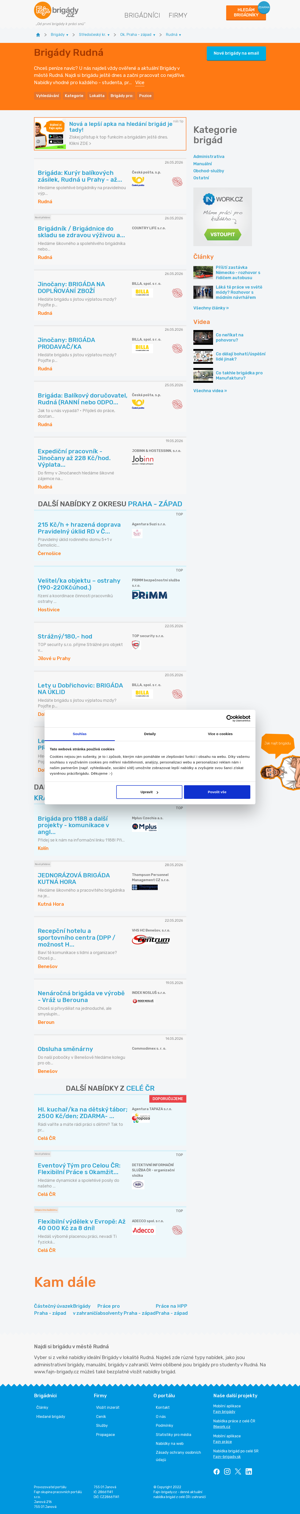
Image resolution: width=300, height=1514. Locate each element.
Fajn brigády (224, 1411)
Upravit (149, 792)
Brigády (85, 1310)
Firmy (178, 15)
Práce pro (126, 1310)
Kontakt (163, 1407)
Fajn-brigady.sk (227, 1456)
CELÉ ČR (140, 1088)
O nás (161, 1416)
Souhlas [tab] (79, 734)
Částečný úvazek (53, 1310)
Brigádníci (142, 15)
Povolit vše (217, 792)
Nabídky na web (170, 1443)
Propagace (105, 1434)
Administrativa (209, 156)
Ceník (101, 1416)
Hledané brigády (50, 1416)
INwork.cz (221, 1426)
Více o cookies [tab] (220, 734)
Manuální (202, 163)
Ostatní (201, 177)
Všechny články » (211, 308)
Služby (102, 1425)
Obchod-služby (208, 170)
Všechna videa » (210, 390)
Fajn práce (222, 1441)
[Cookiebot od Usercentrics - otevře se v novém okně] (229, 718)
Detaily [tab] (150, 734)
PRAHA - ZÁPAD (155, 504)
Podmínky (164, 1425)
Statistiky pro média (173, 1434)
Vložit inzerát (108, 1407)
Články (42, 1407)
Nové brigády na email (236, 53)
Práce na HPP (172, 1310)
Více (139, 82)
